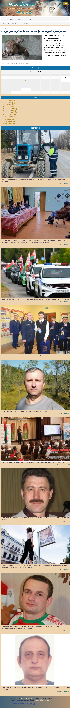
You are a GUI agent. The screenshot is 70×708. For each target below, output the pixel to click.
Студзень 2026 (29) (9, 107)
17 (15, 86)
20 (45, 86)
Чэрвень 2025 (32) (9, 121)
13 (45, 84)
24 (15, 89)
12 (35, 84)
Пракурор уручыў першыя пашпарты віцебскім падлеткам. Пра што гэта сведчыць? (33, 355)
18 (25, 86)
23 (5, 89)
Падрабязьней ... (25, 63)
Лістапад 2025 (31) (9, 111)
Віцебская (21, 4)
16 (5, 86)
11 (25, 84)
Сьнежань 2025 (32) (10, 109)
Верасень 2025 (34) (9, 115)
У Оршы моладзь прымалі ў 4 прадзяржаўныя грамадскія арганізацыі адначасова (32, 462)
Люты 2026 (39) (8, 105)
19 (35, 86)
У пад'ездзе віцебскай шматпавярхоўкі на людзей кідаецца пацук (35, 31)
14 (55, 84)
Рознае (14, 63)
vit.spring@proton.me (42, 700)
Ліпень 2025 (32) (8, 119)
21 (55, 86)
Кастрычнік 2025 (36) (10, 113)
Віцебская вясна (26, 698)
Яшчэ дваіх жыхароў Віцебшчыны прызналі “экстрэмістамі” (24, 411)
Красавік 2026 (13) (9, 101)
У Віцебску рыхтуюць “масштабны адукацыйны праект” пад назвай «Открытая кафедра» (35, 299)
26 (35, 89)
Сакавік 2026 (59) (9, 103)
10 (15, 84)
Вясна (24, 12)
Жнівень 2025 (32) (9, 117)
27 (45, 89)
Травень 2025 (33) (9, 123)
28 (55, 89)
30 (5, 92)
